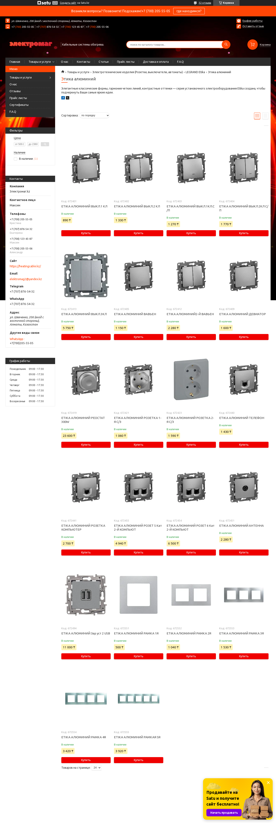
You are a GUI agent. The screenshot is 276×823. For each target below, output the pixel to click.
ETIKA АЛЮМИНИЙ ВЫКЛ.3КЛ (84, 314)
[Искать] (226, 44)
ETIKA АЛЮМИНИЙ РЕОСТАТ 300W (83, 420)
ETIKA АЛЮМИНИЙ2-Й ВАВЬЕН (190, 314)
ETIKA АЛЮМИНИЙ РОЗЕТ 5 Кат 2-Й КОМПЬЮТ (138, 527)
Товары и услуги (40, 61)
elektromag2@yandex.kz (26, 279)
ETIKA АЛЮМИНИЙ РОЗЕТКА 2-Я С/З (190, 420)
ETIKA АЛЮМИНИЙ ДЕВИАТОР (242, 314)
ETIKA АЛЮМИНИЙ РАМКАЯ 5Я (137, 737)
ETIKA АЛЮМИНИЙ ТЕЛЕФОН (241, 418)
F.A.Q (180, 61)
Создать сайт (68, 2)
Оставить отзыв (253, 26)
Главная (15, 61)
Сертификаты (19, 105)
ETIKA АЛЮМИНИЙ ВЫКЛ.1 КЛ (84, 206)
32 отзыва (205, 2)
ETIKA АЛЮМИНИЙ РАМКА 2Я (189, 633)
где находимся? (189, 11)
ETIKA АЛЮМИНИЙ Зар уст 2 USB (85, 633)
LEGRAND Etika (195, 72)
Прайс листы (125, 61)
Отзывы (15, 91)
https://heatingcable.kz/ (25, 266)
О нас (64, 61)
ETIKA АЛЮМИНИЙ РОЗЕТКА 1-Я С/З (137, 420)
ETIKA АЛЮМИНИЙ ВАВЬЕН (135, 314)
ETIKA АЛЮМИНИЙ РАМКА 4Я (83, 737)
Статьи (104, 61)
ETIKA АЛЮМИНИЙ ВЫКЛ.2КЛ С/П (243, 208)
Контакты (83, 61)
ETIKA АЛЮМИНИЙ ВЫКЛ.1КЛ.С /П (190, 208)
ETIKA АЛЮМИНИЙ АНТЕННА (241, 525)
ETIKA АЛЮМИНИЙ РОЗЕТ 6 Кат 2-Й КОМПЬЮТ (190, 527)
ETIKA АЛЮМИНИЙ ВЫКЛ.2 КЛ (137, 206)
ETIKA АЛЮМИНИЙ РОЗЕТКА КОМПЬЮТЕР (83, 527)
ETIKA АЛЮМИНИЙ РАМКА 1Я (136, 633)
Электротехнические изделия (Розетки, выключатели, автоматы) (137, 72)
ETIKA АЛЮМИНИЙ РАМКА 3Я (241, 633)
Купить (86, 233)
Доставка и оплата (156, 61)
